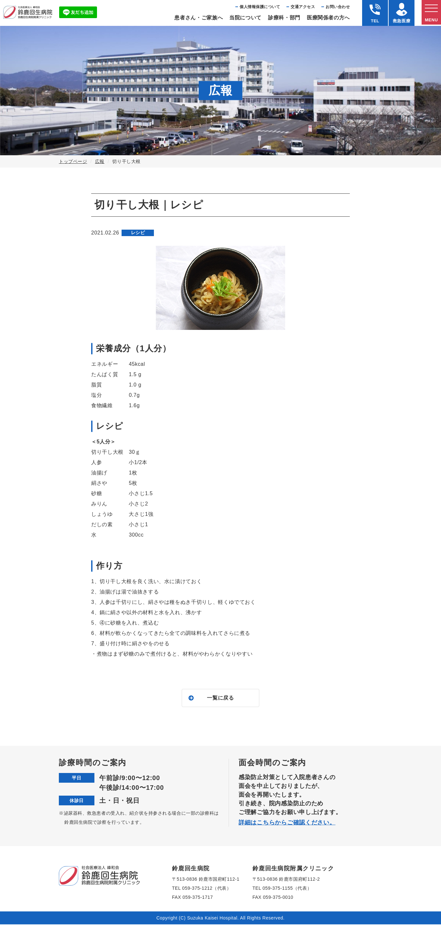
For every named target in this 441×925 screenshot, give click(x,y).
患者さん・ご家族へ (198, 17)
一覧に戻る (220, 698)
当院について (245, 17)
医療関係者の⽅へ (328, 17)
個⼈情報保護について (260, 7)
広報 (99, 161)
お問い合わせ (338, 7)
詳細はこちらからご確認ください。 (287, 823)
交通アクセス (303, 7)
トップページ (73, 161)
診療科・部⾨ (284, 17)
